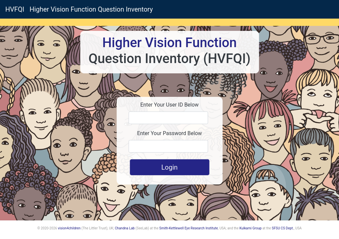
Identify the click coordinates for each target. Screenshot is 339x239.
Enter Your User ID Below (169, 105)
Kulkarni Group (250, 228)
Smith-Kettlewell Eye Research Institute (188, 228)
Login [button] (169, 167)
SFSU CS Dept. (283, 228)
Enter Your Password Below (169, 133)
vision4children (69, 228)
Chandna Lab (125, 228)
